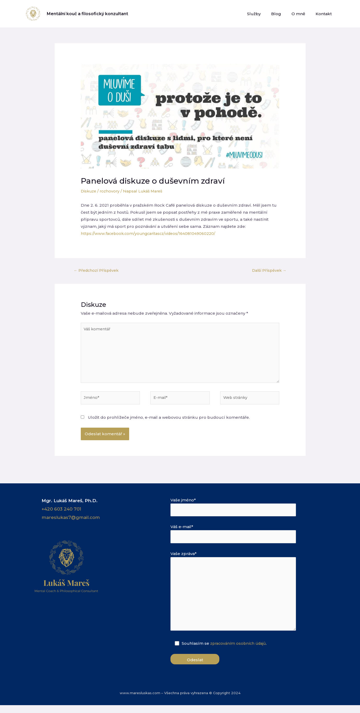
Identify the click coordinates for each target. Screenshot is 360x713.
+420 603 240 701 (61, 512)
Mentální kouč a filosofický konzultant (87, 13)
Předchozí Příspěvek (98, 270)
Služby (263, 13)
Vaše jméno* (242, 510)
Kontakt (325, 13)
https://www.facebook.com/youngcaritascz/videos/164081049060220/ (151, 233)
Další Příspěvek (267, 270)
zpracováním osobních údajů (240, 651)
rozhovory (111, 191)
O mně (302, 13)
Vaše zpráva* (242, 598)
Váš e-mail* (242, 538)
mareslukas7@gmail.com (71, 520)
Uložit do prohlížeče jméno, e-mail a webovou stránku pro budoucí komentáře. (169, 420)
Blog (283, 13)
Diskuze (89, 191)
